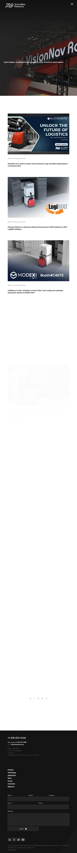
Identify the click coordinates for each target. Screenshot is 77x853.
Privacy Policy (12, 850)
